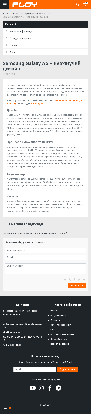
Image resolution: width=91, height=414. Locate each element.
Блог (52, 329)
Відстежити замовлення (62, 334)
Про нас (54, 311)
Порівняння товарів (59, 344)
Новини (12, 45)
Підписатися (67, 369)
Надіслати (77, 285)
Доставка (55, 320)
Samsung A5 (37, 103)
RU (9, 408)
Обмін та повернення (60, 325)
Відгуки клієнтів (58, 315)
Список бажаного (58, 339)
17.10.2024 (9, 74)
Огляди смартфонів (18, 38)
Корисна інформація (19, 31)
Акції (10, 52)
